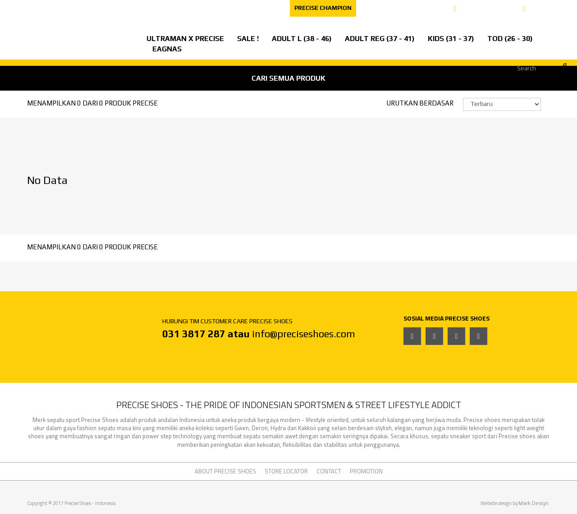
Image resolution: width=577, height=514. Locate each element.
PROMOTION (366, 471)
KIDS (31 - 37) (451, 38)
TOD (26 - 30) (510, 38)
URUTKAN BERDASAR (419, 103)
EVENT (17, 8)
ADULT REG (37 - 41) (380, 38)
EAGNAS (167, 49)
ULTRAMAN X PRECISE (185, 38)
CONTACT (268, 8)
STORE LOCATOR (148, 8)
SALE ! (248, 38)
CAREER (199, 8)
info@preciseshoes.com (303, 334)
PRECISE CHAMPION (323, 8)
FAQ (232, 8)
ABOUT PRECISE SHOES (75, 8)
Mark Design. (534, 503)
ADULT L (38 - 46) (302, 38)
